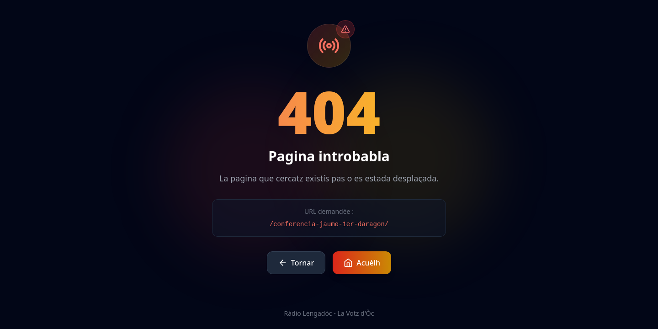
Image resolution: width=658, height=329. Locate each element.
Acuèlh (362, 263)
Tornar (296, 263)
